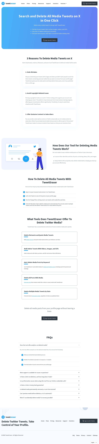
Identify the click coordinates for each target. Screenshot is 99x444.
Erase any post (27, 282)
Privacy (83, 435)
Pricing (34, 3)
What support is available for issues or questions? (34, 372)
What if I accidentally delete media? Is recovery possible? (36, 397)
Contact (89, 435)
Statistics (55, 3)
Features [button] (63, 3)
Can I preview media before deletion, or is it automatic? (36, 393)
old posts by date (36, 296)
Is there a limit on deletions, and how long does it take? (36, 377)
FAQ (74, 435)
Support (48, 3)
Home (23, 3)
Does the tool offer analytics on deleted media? (33, 345)
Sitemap (95, 435)
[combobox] (93, 442)
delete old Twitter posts (49, 267)
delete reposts (29, 239)
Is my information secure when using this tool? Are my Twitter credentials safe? (43, 381)
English (92, 442)
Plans (28, 3)
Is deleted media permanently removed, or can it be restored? (38, 389)
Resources (41, 3)
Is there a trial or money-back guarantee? (32, 385)
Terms (78, 435)
